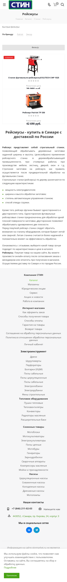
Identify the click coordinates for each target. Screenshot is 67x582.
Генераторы (33, 453)
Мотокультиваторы (33, 436)
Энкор (29, 34)
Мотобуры (33, 448)
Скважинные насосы (33, 482)
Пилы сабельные (33, 373)
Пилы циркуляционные (33, 377)
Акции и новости (33, 296)
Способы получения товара (33, 316)
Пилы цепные (33, 444)
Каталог (33, 280)
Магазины (33, 284)
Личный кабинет (33, 344)
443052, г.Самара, (23, 516)
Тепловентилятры (33, 407)
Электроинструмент (33, 351)
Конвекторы (33, 411)
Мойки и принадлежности (33, 469)
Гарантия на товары (33, 324)
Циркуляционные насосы (33, 478)
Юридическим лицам (33, 288)
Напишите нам (52, 509)
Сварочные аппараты (33, 461)
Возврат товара (33, 328)
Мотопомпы (33, 494)
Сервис (33, 292)
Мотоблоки (33, 432)
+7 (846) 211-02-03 (22, 508)
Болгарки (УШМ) (33, 369)
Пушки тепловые (33, 402)
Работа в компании (33, 301)
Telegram (37, 530)
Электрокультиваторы (33, 440)
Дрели (33, 356)
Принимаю (11, 575)
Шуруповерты (33, 360)
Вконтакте (29, 530)
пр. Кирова (39, 516)
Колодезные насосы (33, 486)
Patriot (20, 34)
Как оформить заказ (34, 312)
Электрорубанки (33, 390)
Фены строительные (33, 394)
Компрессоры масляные (33, 465)
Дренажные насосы (33, 490)
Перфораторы (33, 365)
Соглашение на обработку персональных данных (33, 333)
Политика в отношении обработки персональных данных (33, 339)
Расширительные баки (33, 419)
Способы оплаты (33, 320)
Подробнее (10, 567)
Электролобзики (33, 386)
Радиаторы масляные (33, 415)
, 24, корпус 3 (52, 516)
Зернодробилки (33, 457)
